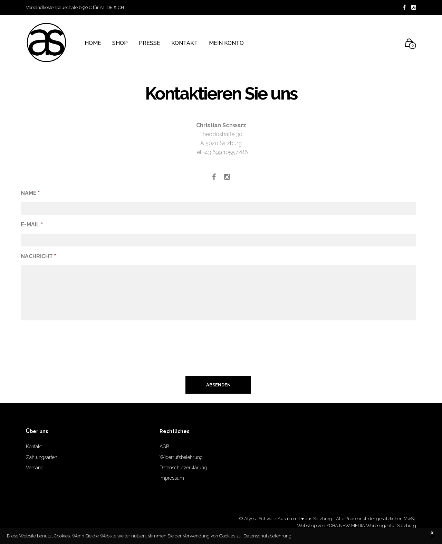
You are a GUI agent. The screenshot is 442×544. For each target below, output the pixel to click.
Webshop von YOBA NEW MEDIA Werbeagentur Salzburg (356, 525)
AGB (165, 446)
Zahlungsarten (41, 457)
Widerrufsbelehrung (181, 457)
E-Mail (32, 224)
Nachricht (38, 256)
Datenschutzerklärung (183, 467)
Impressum (172, 478)
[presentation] (73, 351)
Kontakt (34, 446)
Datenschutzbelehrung (267, 535)
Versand (35, 467)
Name (30, 193)
